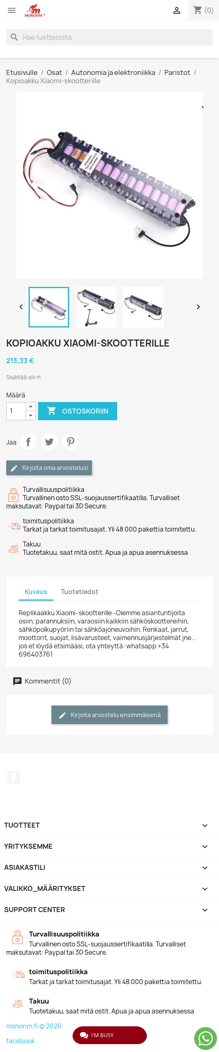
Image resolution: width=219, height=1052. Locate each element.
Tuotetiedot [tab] (80, 591)
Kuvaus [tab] (36, 591)
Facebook (13, 777)
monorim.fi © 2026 (34, 1026)
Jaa (28, 441)
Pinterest (70, 441)
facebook (20, 1041)
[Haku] (109, 37)
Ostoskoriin (77, 411)
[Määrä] (16, 411)
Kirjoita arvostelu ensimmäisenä (109, 715)
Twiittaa (49, 441)
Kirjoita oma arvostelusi (49, 468)
